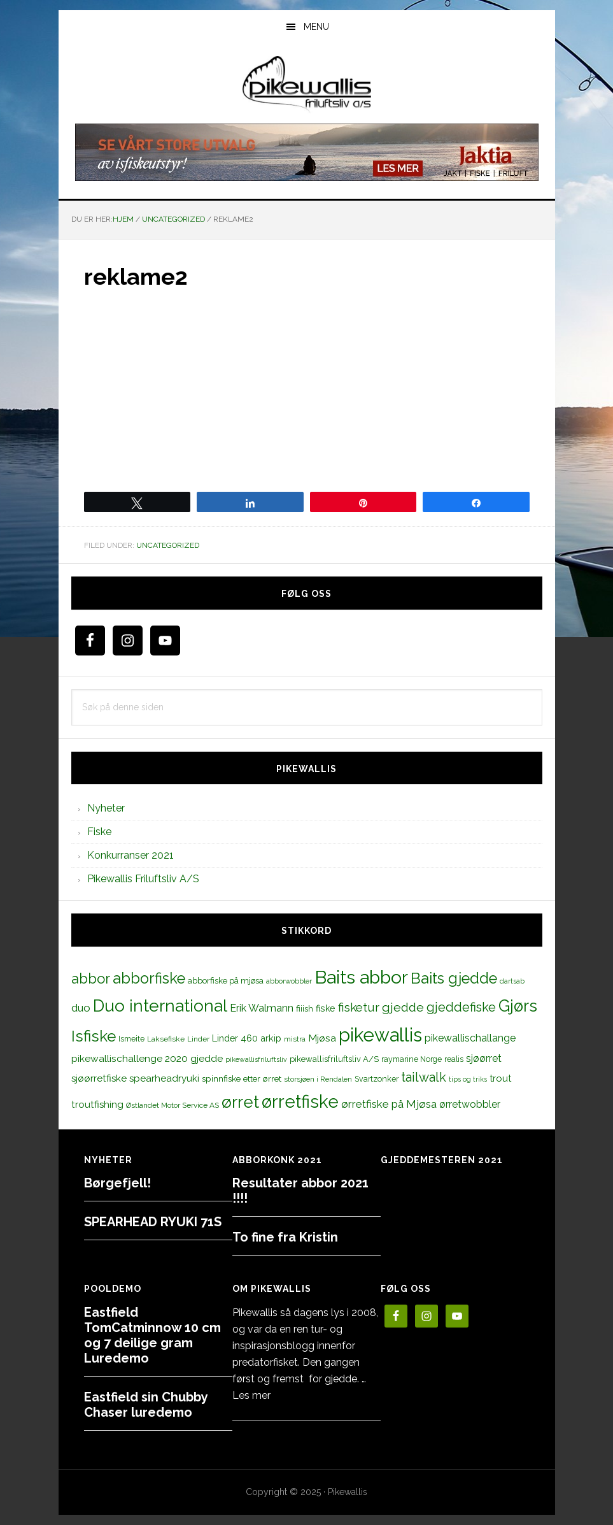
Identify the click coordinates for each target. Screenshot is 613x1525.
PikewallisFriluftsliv (307, 84)
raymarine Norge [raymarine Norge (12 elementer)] (411, 1059)
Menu (316, 27)
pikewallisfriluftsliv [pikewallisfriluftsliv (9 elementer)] (256, 1059)
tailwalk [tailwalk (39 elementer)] (423, 1077)
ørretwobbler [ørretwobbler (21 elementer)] (469, 1104)
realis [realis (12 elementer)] (453, 1059)
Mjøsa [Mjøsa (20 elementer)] (322, 1038)
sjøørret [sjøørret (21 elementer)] (484, 1058)
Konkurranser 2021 (130, 855)
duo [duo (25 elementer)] (80, 1007)
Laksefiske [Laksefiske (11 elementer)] (166, 1039)
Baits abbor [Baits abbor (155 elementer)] (361, 977)
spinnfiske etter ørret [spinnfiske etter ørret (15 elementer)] (241, 1078)
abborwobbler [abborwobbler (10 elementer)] (289, 981)
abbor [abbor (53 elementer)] (90, 978)
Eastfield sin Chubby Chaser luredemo (146, 1404)
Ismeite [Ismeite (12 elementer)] (131, 1038)
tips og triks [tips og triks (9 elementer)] (468, 1079)
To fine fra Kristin (285, 1237)
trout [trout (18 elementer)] (500, 1078)
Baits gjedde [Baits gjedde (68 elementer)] (454, 978)
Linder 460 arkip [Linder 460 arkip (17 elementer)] (246, 1038)
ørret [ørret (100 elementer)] (240, 1102)
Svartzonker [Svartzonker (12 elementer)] (376, 1079)
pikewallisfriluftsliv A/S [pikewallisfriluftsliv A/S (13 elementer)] (334, 1059)
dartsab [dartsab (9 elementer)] (512, 981)
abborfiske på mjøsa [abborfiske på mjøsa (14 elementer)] (226, 980)
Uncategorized (167, 545)
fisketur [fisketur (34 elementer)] (358, 1007)
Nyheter (106, 808)
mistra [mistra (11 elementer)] (295, 1039)
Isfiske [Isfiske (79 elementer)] (93, 1036)
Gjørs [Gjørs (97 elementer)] (517, 1005)
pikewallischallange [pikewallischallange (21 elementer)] (470, 1038)
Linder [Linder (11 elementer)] (198, 1039)
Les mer (251, 1395)
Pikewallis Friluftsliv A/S (143, 879)
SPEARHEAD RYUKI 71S (153, 1221)
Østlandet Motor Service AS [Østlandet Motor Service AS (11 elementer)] (172, 1105)
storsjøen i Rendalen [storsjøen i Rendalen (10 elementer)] (318, 1079)
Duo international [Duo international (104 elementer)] (160, 1005)
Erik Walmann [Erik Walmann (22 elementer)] (261, 1008)
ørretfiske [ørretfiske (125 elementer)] (300, 1101)
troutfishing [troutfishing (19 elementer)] (97, 1104)
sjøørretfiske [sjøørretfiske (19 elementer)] (99, 1078)
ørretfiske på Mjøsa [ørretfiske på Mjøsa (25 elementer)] (389, 1104)
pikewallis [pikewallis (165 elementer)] (380, 1035)
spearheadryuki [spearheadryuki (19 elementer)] (164, 1078)
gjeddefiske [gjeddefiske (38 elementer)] (461, 1007)
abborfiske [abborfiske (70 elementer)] (149, 978)
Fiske (99, 832)
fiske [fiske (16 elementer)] (325, 1008)
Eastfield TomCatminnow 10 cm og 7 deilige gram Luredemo (152, 1335)
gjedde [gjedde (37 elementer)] (403, 1007)
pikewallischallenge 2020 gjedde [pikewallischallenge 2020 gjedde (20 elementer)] (147, 1058)
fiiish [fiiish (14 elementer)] (304, 1008)
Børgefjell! (117, 1183)
